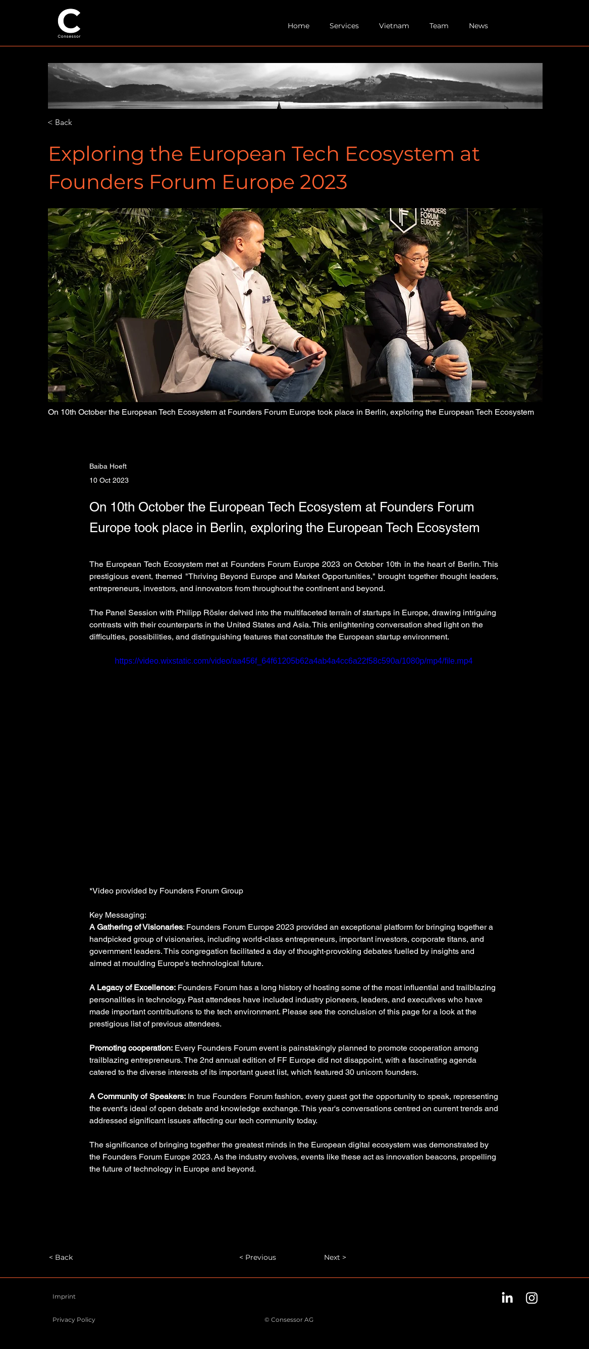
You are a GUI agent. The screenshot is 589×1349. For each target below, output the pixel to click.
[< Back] (80, 122)
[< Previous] (261, 1257)
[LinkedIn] (507, 1298)
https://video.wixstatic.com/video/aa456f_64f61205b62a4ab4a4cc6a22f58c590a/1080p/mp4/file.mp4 (293, 661)
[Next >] (321, 1257)
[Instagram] (532, 1298)
